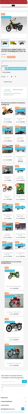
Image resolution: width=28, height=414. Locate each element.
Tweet (11, 76)
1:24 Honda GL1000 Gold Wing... (7, 253)
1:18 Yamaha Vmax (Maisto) (7, 215)
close (13, 5)
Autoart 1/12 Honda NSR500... (20, 157)
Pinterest (15, 76)
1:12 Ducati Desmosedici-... (7, 234)
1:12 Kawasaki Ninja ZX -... (20, 196)
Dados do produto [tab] (18, 89)
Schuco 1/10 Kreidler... (7, 196)
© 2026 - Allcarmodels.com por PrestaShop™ (13, 412)
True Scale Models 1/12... (20, 253)
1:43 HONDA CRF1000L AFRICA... (20, 177)
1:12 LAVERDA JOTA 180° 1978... (14, 363)
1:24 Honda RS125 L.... (7, 157)
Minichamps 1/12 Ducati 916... (7, 138)
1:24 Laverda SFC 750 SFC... (20, 119)
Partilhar (7, 76)
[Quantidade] (3, 68)
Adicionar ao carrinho (16, 69)
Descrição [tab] (7, 89)
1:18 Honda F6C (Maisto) (7, 177)
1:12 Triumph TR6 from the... (14, 337)
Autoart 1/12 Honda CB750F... (20, 234)
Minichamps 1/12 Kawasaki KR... (20, 215)
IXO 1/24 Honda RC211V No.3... (7, 119)
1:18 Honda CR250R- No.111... (20, 138)
